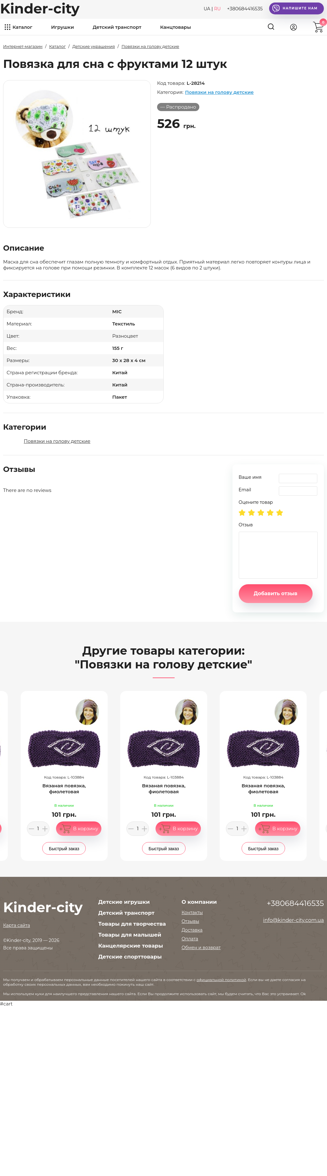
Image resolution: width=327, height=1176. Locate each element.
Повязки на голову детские (219, 92)
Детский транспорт (117, 27)
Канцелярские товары (130, 946)
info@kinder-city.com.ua (293, 920)
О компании (199, 902)
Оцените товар (256, 502)
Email (245, 490)
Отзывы (190, 921)
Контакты (192, 912)
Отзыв (246, 525)
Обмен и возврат (201, 947)
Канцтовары (175, 27)
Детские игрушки (124, 902)
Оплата (189, 939)
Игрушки (62, 27)
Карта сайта (16, 925)
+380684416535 (245, 9)
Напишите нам (295, 8)
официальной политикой (221, 979)
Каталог (22, 27)
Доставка (191, 930)
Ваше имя (250, 477)
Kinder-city (39, 8)
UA (207, 9)
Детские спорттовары (130, 957)
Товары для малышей (129, 935)
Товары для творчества (132, 924)
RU (217, 9)
